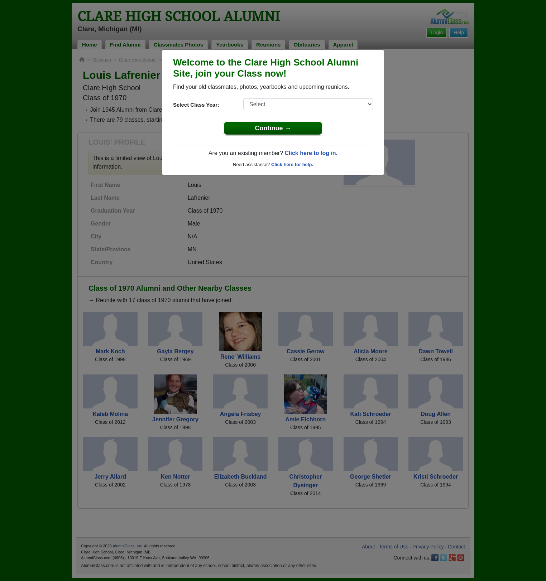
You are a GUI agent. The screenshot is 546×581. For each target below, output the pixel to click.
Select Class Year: (196, 105)
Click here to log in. (310, 153)
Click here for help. (292, 164)
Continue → (273, 128)
